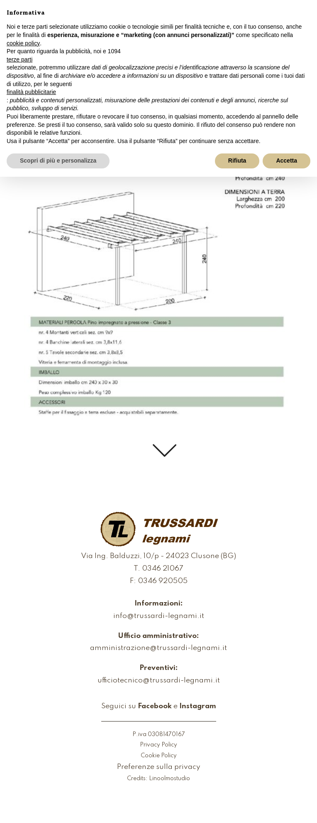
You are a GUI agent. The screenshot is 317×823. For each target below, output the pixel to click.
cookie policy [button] (23, 43)
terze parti (19, 59)
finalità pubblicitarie (31, 92)
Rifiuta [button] (237, 160)
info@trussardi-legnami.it (158, 616)
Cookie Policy (159, 756)
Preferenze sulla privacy (158, 767)
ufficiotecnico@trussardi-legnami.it (159, 680)
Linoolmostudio (169, 778)
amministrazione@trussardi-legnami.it (158, 648)
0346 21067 (162, 569)
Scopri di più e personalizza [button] (58, 160)
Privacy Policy (158, 745)
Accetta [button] (286, 160)
